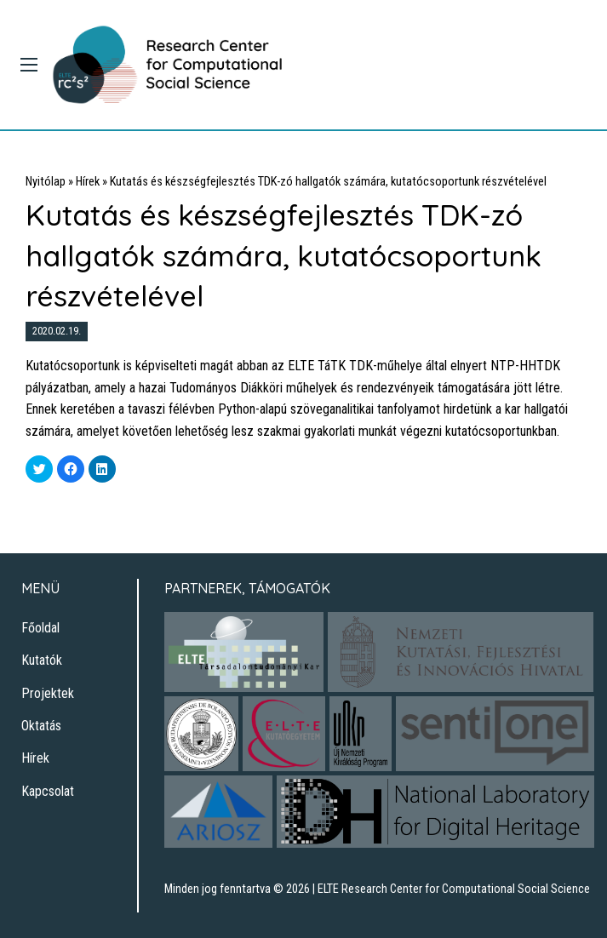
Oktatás (41, 726)
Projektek (47, 693)
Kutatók (41, 660)
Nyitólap (46, 181)
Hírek (88, 181)
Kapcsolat (47, 791)
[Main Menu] (28, 64)
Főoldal (40, 628)
